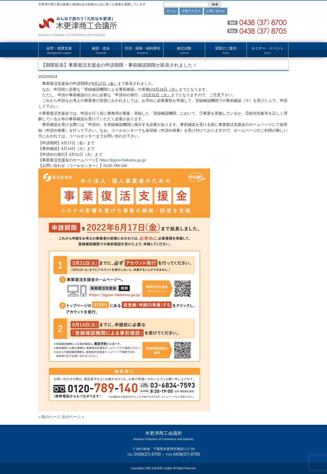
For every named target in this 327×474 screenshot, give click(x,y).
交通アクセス (191, 11)
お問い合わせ (215, 11)
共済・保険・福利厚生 (142, 50)
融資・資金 (101, 50)
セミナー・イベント (267, 50)
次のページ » (73, 417)
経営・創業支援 (59, 50)
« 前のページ (49, 417)
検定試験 (184, 50)
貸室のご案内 (226, 50)
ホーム (171, 11)
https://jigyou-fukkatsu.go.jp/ (123, 160)
